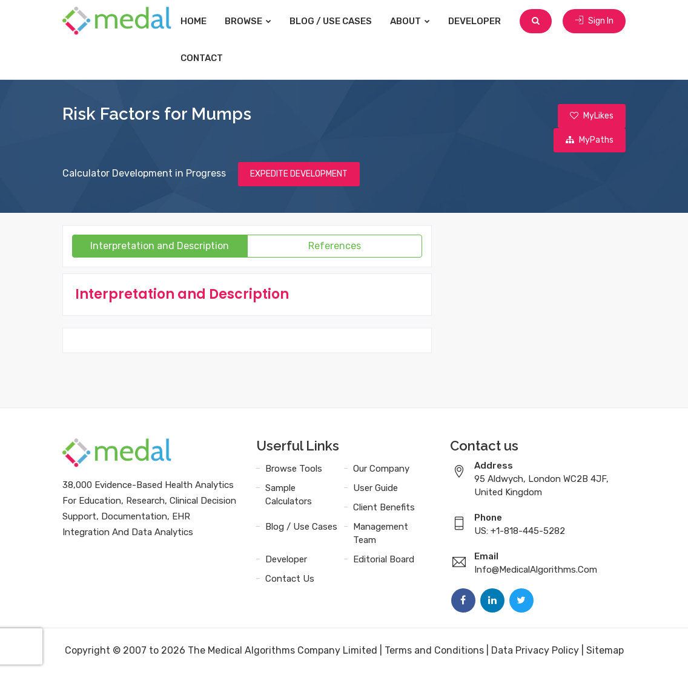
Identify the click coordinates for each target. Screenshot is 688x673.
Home (193, 21)
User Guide (375, 488)
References (334, 246)
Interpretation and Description (159, 246)
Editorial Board (383, 559)
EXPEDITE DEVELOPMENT (299, 174)
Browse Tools (293, 468)
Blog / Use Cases (330, 21)
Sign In (594, 21)
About (410, 21)
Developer (474, 21)
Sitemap (605, 650)
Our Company (381, 468)
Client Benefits (384, 507)
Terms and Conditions (434, 650)
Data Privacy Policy (535, 650)
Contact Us (289, 578)
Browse (248, 21)
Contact (201, 58)
